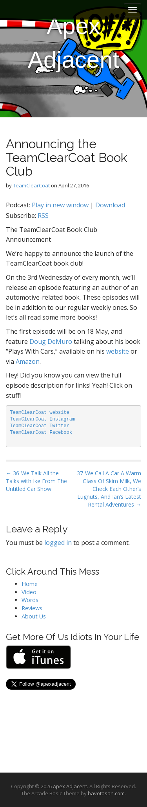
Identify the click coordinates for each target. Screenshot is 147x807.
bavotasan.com (106, 793)
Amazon (28, 361)
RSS (43, 215)
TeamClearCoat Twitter (39, 426)
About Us (34, 616)
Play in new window (60, 205)
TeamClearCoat (31, 185)
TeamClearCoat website (39, 412)
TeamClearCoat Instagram (42, 419)
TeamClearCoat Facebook (41, 432)
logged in (58, 542)
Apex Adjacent (74, 43)
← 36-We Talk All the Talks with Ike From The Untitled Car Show (36, 480)
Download (110, 205)
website (117, 351)
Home (30, 584)
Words (30, 600)
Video (29, 592)
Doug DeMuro (50, 341)
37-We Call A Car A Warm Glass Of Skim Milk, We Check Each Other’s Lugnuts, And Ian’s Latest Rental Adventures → (109, 488)
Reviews (32, 608)
